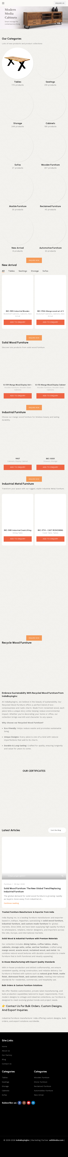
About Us (6, 1051)
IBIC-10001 (50, 459)
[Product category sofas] (17, 151)
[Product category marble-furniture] (17, 192)
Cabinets (23, 314)
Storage (54, 461)
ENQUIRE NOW (34, 260)
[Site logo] (34, 3)
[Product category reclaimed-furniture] (50, 192)
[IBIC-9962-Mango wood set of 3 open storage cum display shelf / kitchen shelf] (50, 292)
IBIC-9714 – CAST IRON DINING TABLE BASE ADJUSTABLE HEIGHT (50, 531)
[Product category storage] (17, 109)
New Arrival (39, 1095)
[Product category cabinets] (50, 109)
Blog (4, 1059)
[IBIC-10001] (50, 441)
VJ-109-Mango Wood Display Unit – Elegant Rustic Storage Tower (17, 386)
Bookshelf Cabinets (11, 314)
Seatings (5, 1082)
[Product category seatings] (50, 68)
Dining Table (18, 533)
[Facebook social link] (19, 1103)
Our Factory (7, 1055)
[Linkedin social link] (33, 1103)
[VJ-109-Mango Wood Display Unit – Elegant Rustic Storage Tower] (17, 367)
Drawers (47, 461)
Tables (55, 533)
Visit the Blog (57, 830)
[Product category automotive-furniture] (50, 234)
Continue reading (11, 903)
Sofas (4, 1095)
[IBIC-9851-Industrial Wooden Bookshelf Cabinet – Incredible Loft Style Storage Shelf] (17, 292)
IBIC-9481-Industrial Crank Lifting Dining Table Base (17, 531)
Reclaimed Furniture (42, 1086)
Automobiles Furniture (43, 1091)
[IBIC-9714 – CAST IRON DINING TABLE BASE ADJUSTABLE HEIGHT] (50, 511)
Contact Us (6, 1064)
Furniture (7, 884)
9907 (18, 459)
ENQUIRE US (59, 3)
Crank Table (47, 533)
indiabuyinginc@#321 (16, 876)
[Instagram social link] (24, 1103)
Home (4, 1046)
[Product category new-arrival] (17, 234)
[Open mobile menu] (3, 3)
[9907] (17, 441)
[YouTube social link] (29, 1103)
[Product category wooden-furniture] (50, 151)
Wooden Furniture (11, 387)
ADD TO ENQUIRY (17, 322)
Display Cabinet (21, 461)
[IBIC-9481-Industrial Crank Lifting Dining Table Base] (17, 511)
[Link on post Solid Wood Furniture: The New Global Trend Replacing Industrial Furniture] (34, 858)
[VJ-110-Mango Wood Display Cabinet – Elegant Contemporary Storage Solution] (50, 367)
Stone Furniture (40, 1082)
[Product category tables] (17, 68)
